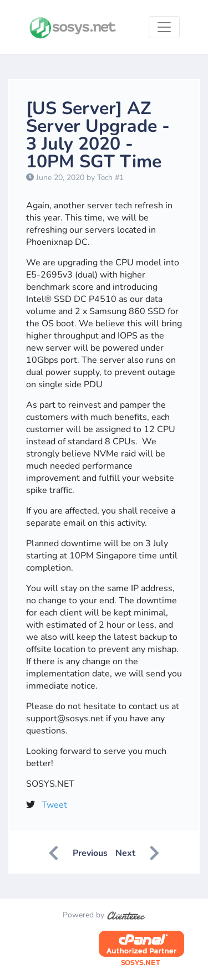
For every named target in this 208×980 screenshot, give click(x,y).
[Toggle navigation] (164, 27)
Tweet (54, 805)
